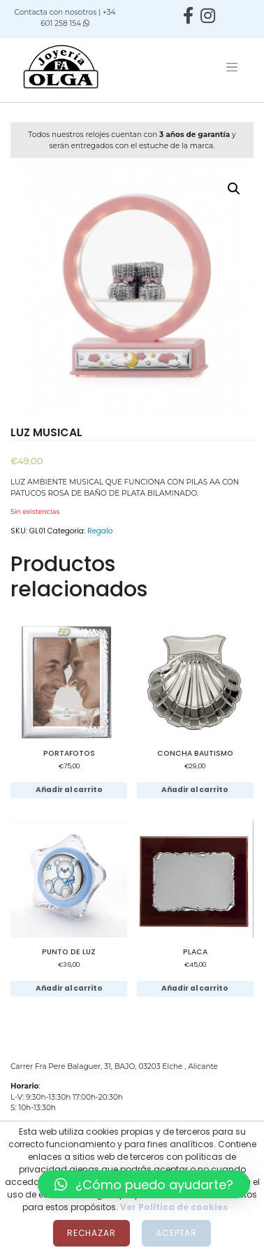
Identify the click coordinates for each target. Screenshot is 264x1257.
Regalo (99, 531)
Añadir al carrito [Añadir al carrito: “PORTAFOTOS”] (69, 789)
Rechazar (91, 1233)
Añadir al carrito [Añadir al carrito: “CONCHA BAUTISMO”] (194, 789)
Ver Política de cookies (174, 1207)
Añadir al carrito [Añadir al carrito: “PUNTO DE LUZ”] (69, 988)
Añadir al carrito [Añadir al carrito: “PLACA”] (194, 988)
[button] (144, 1184)
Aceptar (176, 1233)
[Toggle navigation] (232, 67)
